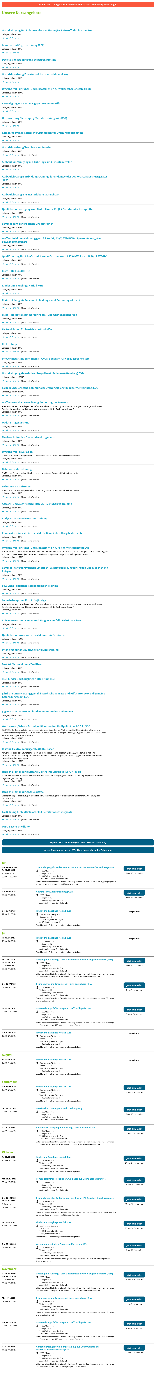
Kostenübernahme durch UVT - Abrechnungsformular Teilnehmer (78, 850)
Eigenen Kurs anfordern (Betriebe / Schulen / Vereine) (78, 842)
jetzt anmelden (134, 868)
